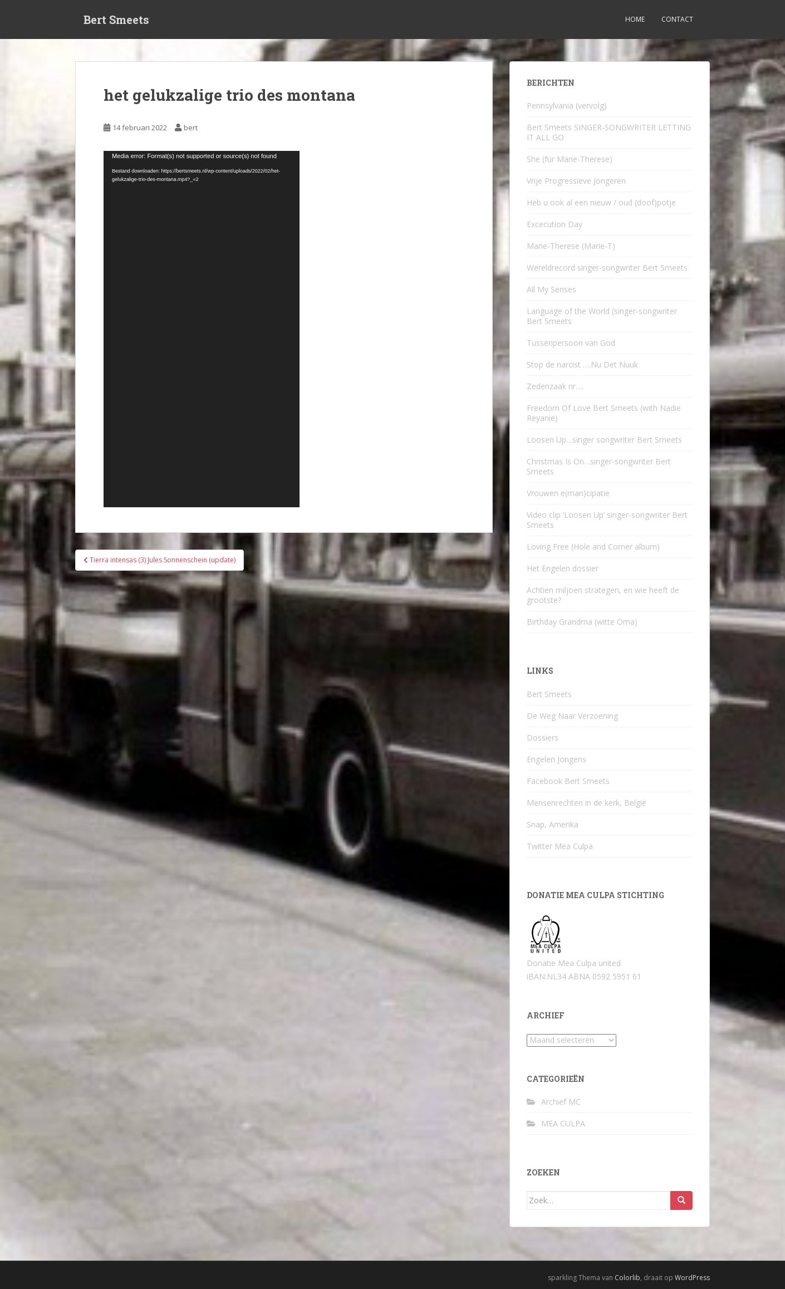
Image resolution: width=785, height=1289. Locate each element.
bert (191, 127)
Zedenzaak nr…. (555, 386)
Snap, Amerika (552, 824)
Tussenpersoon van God (571, 342)
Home (635, 19)
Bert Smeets (116, 19)
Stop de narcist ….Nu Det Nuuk (582, 364)
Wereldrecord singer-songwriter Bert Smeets (607, 267)
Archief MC (561, 1101)
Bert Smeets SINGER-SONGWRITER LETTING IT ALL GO (609, 132)
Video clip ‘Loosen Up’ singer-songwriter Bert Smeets (607, 519)
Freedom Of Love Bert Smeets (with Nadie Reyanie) (604, 413)
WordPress (692, 1277)
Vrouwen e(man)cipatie (568, 493)
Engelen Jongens (556, 759)
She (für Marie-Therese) (569, 159)
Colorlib (627, 1277)
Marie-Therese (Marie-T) (571, 246)
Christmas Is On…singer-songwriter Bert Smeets (599, 466)
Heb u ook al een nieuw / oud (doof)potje (601, 202)
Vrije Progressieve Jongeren (576, 180)
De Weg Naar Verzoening (572, 715)
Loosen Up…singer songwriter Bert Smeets (604, 439)
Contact (677, 19)
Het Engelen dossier (562, 568)
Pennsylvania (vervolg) (567, 105)
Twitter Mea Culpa (560, 846)
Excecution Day (554, 224)
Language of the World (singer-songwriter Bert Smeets (602, 316)
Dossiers (542, 737)
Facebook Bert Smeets (568, 781)
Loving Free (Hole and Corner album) (593, 546)
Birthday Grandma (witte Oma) (582, 621)
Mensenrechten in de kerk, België (586, 802)
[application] (202, 329)
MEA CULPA (563, 1123)
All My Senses (551, 289)
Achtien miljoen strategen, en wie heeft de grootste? (603, 595)
